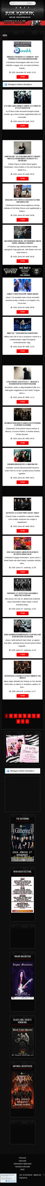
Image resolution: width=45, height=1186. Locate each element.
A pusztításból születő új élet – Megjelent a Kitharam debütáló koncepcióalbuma (22, 382)
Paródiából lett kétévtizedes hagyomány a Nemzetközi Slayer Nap (22, 594)
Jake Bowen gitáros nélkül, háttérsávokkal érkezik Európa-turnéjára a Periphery (22, 242)
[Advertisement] (22, 134)
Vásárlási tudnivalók (22, 1167)
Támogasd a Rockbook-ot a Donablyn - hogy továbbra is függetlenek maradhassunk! (23, 57)
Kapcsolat (22, 1161)
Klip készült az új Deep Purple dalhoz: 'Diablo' (22, 512)
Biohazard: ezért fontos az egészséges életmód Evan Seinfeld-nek (22, 200)
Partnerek (22, 1158)
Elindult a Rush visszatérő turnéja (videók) (22, 294)
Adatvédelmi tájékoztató (22, 1164)
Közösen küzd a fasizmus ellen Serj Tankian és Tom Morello (23, 677)
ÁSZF (22, 1170)
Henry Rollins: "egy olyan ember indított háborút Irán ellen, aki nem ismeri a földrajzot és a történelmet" (22, 158)
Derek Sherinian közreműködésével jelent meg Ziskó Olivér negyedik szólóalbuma (22, 635)
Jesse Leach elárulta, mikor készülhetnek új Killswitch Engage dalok (22, 553)
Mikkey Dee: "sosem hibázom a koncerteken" (22, 333)
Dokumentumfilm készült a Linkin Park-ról (22, 464)
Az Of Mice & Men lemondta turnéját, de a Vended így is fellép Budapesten (22, 107)
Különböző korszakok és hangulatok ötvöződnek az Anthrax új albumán (22, 424)
